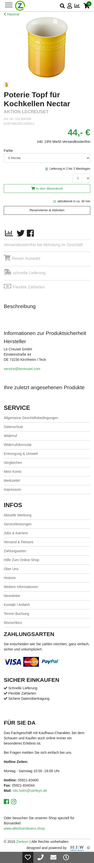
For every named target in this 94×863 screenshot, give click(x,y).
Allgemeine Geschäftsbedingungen (31, 418)
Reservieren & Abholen (47, 210)
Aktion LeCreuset (26, 112)
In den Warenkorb (49, 188)
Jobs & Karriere (16, 533)
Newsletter (12, 596)
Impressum (12, 489)
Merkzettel (12, 481)
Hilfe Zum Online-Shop (21, 560)
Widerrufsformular (18, 445)
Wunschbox (13, 623)
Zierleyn (22, 842)
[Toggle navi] (9, 5)
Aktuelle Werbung (17, 515)
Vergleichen (13, 463)
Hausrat (11, 14)
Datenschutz (13, 427)
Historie (10, 578)
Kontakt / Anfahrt (17, 605)
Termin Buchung (16, 614)
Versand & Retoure (18, 542)
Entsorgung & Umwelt (21, 454)
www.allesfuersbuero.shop (24, 828)
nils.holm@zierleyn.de (30, 791)
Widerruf (10, 436)
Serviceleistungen (18, 524)
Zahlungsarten (15, 551)
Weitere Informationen (21, 587)
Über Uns (11, 569)
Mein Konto (13, 472)
